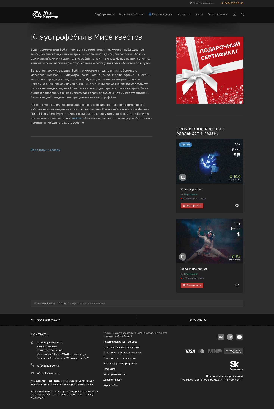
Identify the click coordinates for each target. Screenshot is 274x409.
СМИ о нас (109, 368)
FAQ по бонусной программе (120, 363)
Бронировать (192, 205)
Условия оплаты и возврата (119, 358)
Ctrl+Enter (124, 336)
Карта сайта (110, 385)
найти (76, 118)
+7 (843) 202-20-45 (232, 3)
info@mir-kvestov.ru (48, 373)
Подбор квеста (104, 14)
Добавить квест (112, 379)
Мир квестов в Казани (45, 319)
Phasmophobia (191, 189)
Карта (199, 14)
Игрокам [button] (184, 14)
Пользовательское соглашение (121, 347)
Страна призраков (194, 269)
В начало (198, 319)
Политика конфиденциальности (122, 352)
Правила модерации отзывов (120, 341)
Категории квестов (114, 374)
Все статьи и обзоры (45, 150)
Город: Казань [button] (218, 14)
